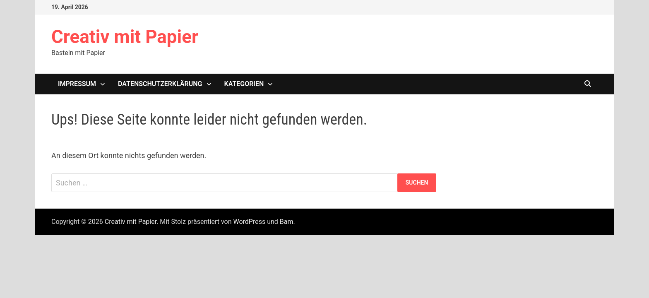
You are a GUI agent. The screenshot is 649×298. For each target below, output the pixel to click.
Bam (286, 222)
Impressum (77, 84)
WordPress (249, 222)
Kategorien (244, 84)
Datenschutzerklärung (160, 84)
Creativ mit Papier (124, 37)
